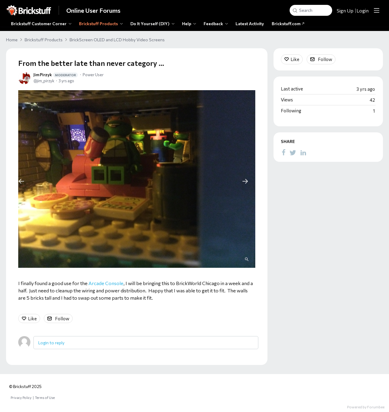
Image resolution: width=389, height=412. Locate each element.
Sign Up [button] (345, 10)
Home (12, 39)
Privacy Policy (21, 398)
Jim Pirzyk (55, 74)
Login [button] (362, 10)
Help (186, 23)
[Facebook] (283, 152)
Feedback (213, 23)
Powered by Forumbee (365, 407)
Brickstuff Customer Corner (39, 23)
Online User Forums (93, 10)
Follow (62, 318)
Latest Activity (250, 23)
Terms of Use (45, 398)
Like (32, 318)
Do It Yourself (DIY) (150, 23)
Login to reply (51, 342)
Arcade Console (105, 283)
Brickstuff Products (98, 23)
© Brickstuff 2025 (25, 386)
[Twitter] (293, 152)
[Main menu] (376, 10)
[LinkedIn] (303, 152)
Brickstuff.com (288, 23)
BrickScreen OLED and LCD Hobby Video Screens (117, 39)
